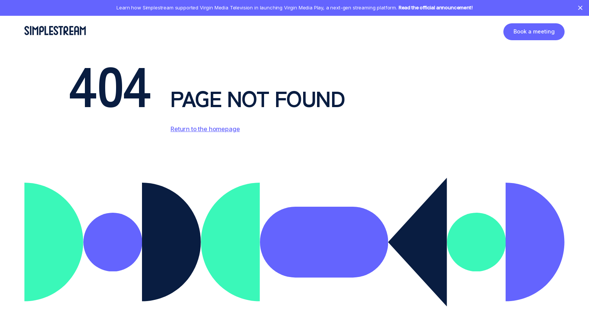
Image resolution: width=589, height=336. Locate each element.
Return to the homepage (205, 129)
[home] (55, 30)
